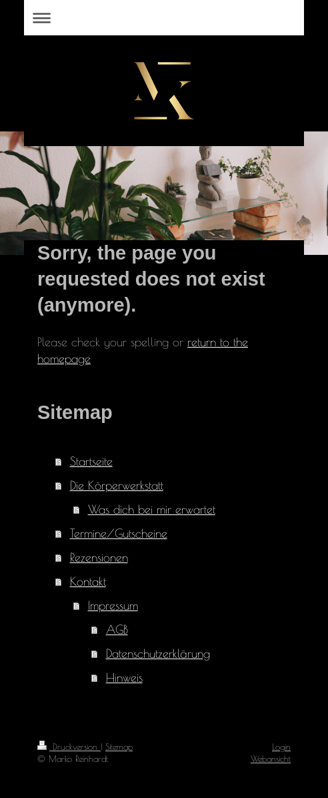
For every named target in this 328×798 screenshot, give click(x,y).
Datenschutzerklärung (158, 654)
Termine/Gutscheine (118, 533)
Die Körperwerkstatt (116, 485)
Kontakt (88, 581)
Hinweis (124, 678)
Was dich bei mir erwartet (151, 509)
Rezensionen (99, 557)
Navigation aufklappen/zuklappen (164, 17)
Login (281, 746)
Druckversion (69, 746)
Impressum (113, 605)
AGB (117, 630)
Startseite (91, 461)
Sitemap (119, 746)
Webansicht (271, 758)
